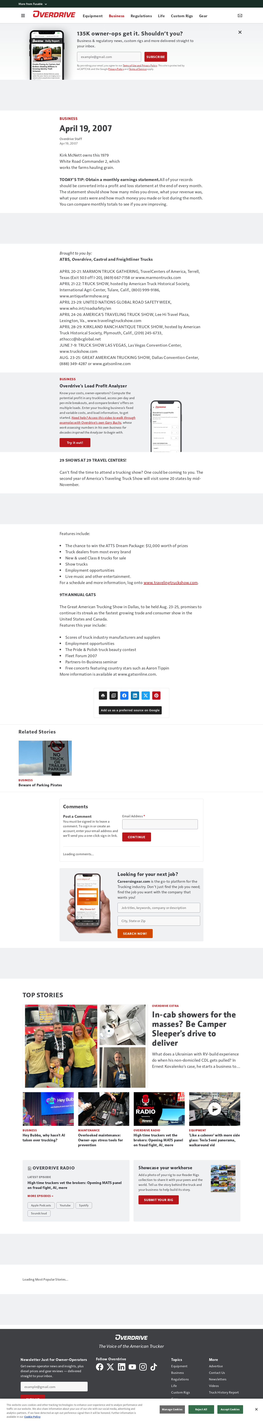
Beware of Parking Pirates (40, 785)
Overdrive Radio (147, 1130)
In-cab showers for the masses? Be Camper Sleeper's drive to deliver (194, 1029)
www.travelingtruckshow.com (171, 582)
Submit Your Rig (158, 1200)
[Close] (256, 1409)
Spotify (84, 1205)
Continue (136, 837)
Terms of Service (138, 69)
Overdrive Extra (165, 1006)
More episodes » (40, 1196)
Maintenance (89, 1130)
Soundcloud (39, 1213)
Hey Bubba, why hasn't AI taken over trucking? (44, 1137)
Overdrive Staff (71, 139)
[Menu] (23, 15)
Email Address (133, 816)
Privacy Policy (116, 69)
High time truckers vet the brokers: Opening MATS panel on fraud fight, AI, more (158, 1140)
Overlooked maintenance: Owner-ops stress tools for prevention (100, 1140)
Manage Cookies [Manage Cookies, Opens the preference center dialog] (172, 1409)
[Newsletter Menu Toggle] (240, 15)
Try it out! (75, 443)
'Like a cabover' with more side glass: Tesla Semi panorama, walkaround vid (214, 1140)
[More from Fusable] (131, 4)
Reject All (201, 1409)
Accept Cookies (230, 1409)
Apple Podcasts (41, 1205)
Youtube (65, 1205)
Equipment (197, 1130)
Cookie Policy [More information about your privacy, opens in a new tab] (32, 1416)
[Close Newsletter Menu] (239, 32)
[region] (131, 1410)
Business (68, 118)
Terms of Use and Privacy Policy (140, 65)
